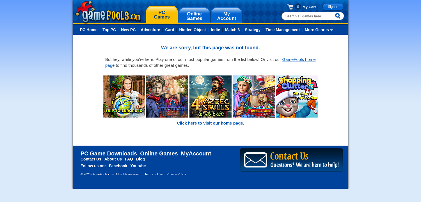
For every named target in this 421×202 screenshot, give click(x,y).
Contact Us (91, 159)
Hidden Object (192, 29)
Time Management (283, 29)
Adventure (150, 29)
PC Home (88, 29)
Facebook (118, 166)
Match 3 (232, 29)
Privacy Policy (176, 174)
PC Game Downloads (109, 153)
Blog (140, 159)
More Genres (317, 29)
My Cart (309, 7)
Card (169, 29)
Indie (215, 29)
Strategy (252, 29)
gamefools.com (108, 12)
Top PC (109, 29)
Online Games (159, 153)
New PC (128, 29)
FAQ (129, 159)
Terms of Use (154, 174)
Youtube (138, 166)
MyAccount (196, 153)
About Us (113, 159)
